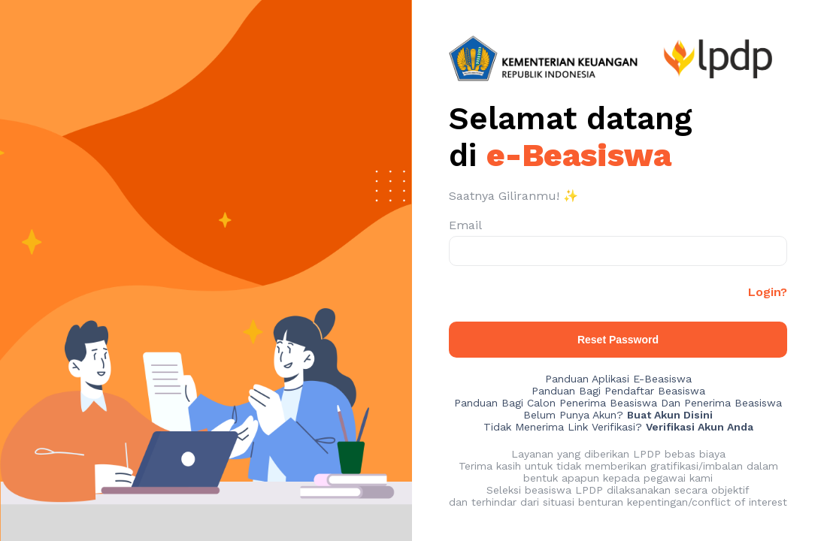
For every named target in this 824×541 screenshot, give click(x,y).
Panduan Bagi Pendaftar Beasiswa (618, 391)
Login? (767, 292)
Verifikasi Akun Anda (699, 427)
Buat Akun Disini (670, 415)
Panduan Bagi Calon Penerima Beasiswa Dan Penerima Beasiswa (618, 403)
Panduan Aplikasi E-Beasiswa (618, 379)
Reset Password (618, 340)
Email (465, 225)
